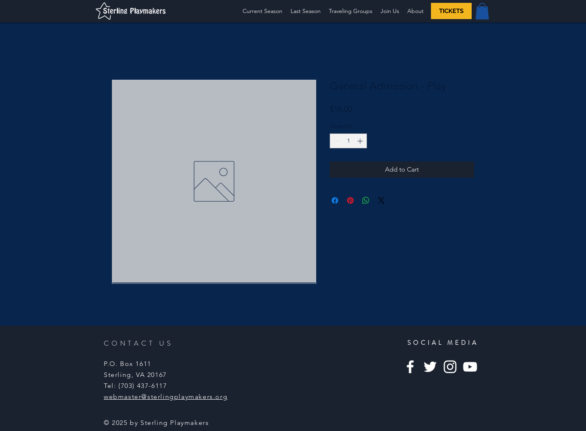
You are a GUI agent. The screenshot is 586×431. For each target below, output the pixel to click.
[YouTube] (470, 366)
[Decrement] (336, 141)
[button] (305, 11)
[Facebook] (410, 366)
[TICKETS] (451, 11)
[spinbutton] (348, 141)
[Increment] (361, 141)
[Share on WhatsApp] (366, 200)
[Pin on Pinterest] (350, 200)
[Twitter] (430, 366)
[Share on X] (381, 200)
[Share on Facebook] (335, 200)
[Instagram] (450, 366)
